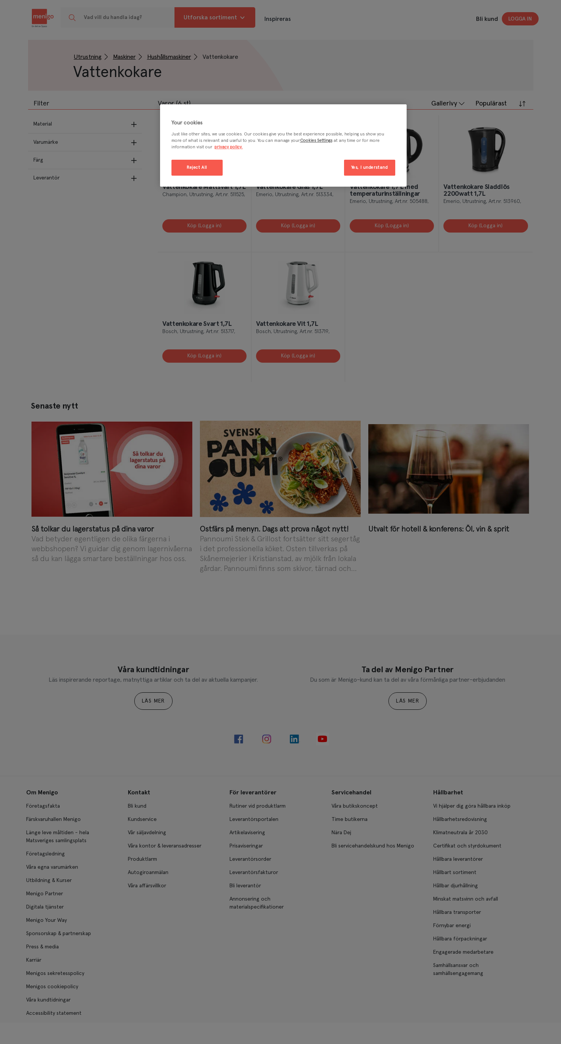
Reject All (197, 167)
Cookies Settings (316, 140)
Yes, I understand (369, 167)
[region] (283, 145)
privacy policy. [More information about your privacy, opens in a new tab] (228, 147)
